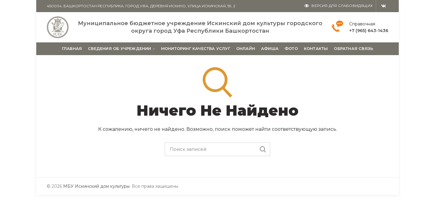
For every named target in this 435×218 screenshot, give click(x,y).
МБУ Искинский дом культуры (96, 186)
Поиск (262, 149)
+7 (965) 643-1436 (368, 30)
